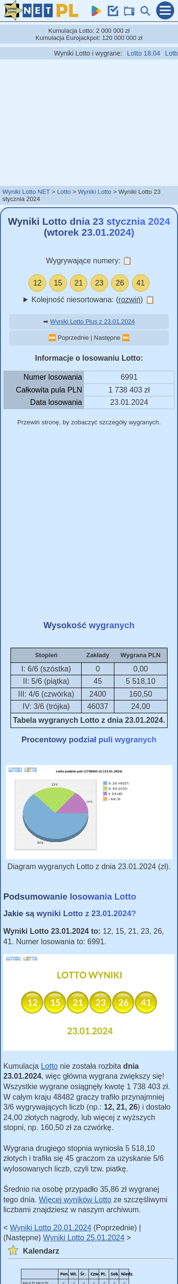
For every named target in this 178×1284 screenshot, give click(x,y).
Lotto (64, 191)
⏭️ (126, 337)
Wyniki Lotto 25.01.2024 (84, 1238)
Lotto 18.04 (146, 53)
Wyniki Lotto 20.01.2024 (51, 1228)
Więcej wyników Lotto (75, 1200)
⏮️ (52, 337)
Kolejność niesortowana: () (92, 300)
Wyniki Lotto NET (26, 191)
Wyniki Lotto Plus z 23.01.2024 (92, 321)
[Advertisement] (89, 122)
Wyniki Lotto (95, 191)
